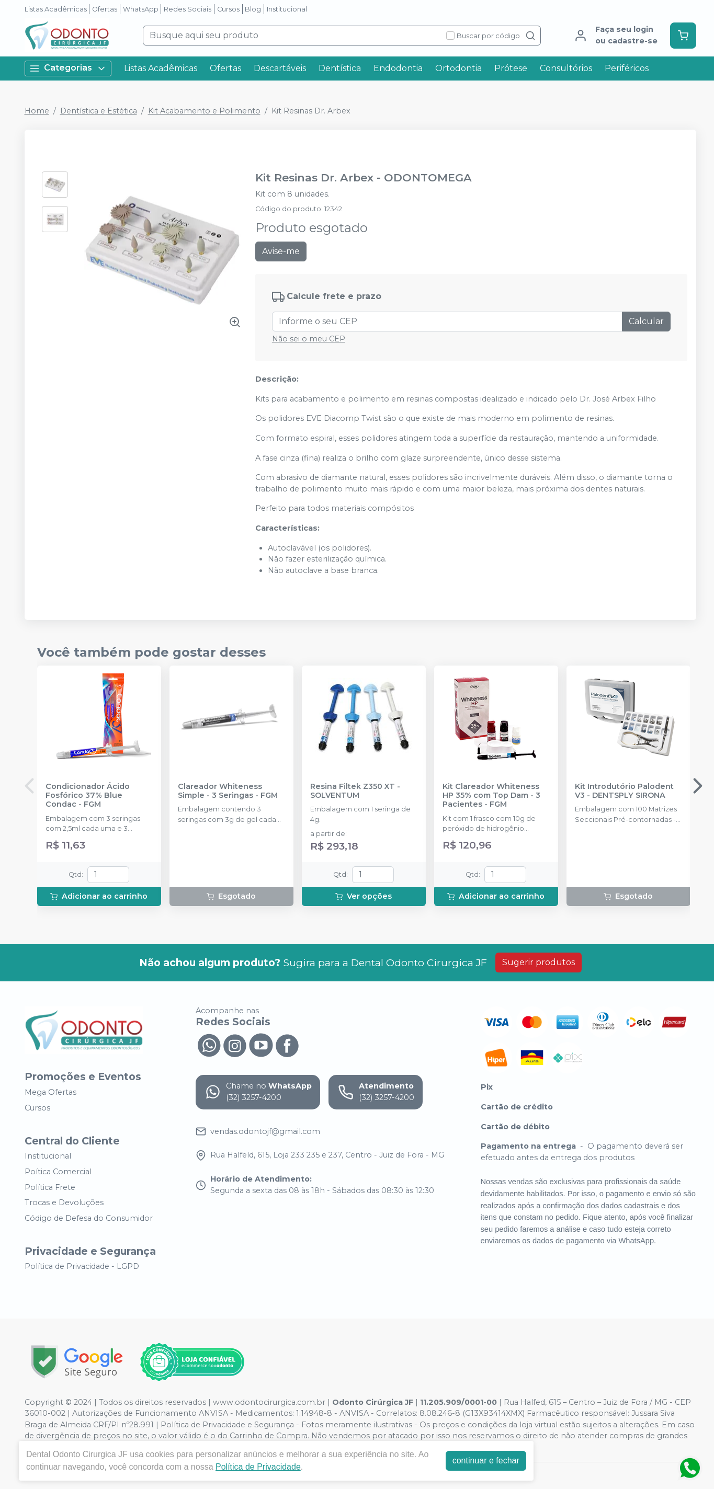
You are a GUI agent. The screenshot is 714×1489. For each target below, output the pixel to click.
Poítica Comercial (58, 1171)
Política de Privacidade (258, 1466)
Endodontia (398, 68)
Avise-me (281, 251)
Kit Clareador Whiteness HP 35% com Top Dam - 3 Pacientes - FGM (491, 795)
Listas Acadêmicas (56, 9)
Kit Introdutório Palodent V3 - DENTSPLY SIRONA (624, 791)
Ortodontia (458, 68)
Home (37, 111)
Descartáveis (280, 68)
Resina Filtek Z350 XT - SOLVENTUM (355, 791)
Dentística (340, 68)
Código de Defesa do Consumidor (89, 1218)
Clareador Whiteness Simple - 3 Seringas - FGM (228, 791)
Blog (253, 9)
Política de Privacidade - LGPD (82, 1267)
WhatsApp (140, 9)
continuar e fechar (485, 1460)
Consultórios (566, 68)
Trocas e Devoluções (64, 1202)
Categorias (68, 68)
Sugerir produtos (538, 962)
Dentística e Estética (98, 111)
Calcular (646, 321)
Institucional (287, 9)
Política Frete (50, 1187)
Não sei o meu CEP (308, 338)
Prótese (510, 68)
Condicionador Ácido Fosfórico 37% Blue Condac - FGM (88, 795)
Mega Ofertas (50, 1092)
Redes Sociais (187, 9)
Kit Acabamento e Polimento (204, 111)
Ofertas (104, 9)
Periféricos (627, 68)
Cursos (228, 9)
